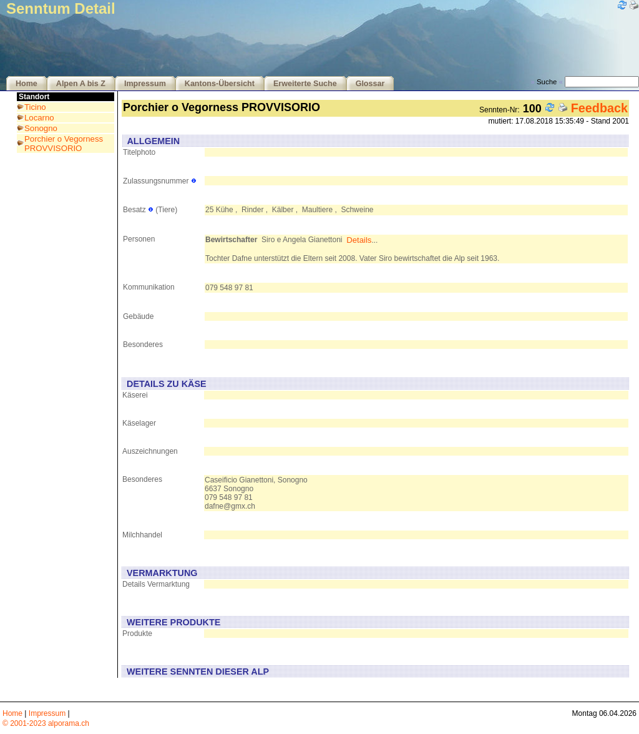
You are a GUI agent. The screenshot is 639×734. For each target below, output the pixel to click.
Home (26, 83)
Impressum (145, 83)
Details (358, 240)
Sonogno (40, 128)
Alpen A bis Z (80, 83)
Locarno (39, 117)
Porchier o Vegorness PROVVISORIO (63, 143)
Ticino (35, 107)
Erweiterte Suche (305, 83)
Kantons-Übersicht (220, 83)
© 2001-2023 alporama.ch (45, 723)
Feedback (599, 108)
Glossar (370, 83)
